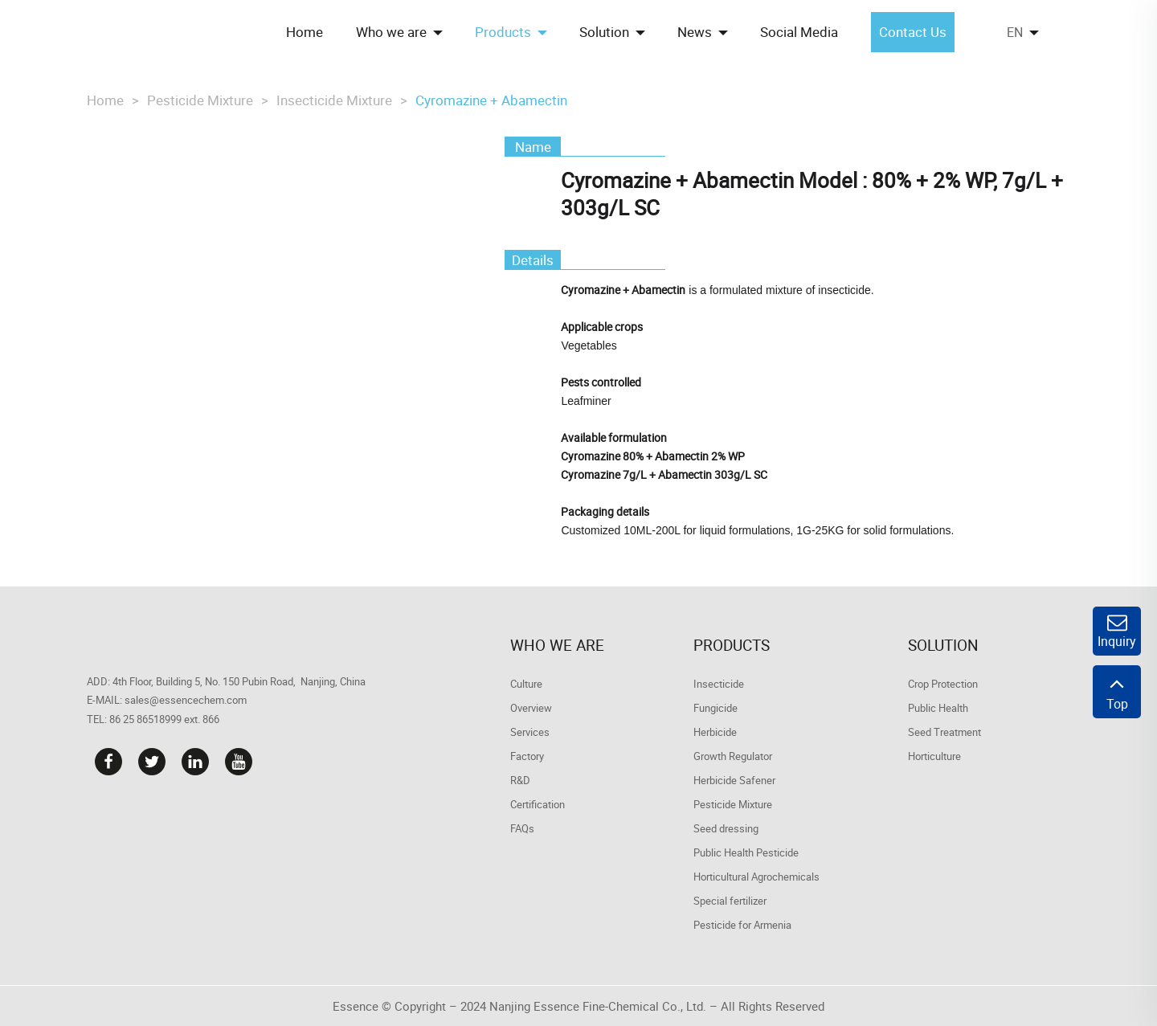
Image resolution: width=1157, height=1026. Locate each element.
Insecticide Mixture (334, 100)
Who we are (557, 645)
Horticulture (934, 756)
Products (731, 645)
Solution (943, 645)
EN (1015, 32)
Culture (526, 684)
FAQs (522, 828)
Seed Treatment (944, 732)
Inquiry (1117, 631)
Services (530, 732)
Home (105, 100)
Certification (537, 804)
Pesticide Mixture (200, 100)
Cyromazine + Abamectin (491, 100)
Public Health (938, 708)
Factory (527, 756)
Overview (531, 708)
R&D (520, 780)
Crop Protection (943, 684)
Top (1117, 692)
